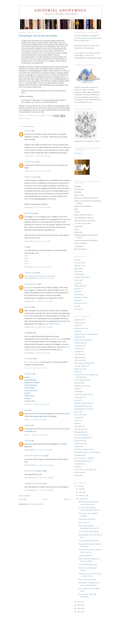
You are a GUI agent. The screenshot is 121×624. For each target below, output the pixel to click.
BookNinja (78, 300)
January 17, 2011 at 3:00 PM (38, 207)
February (82, 495)
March (81, 492)
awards (76, 331)
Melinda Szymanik (31, 177)
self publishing (79, 432)
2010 (79, 602)
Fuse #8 (77, 306)
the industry (78, 455)
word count (78, 472)
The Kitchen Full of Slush (83, 458)
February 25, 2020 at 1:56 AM (38, 327)
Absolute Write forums (82, 277)
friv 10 (27, 263)
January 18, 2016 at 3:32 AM (38, 267)
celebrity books (79, 343)
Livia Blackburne (30, 162)
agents (76, 325)
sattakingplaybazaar (31, 284)
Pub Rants (77, 292)
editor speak (78, 360)
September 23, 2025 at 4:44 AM (39, 465)
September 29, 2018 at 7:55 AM (39, 278)
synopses (77, 446)
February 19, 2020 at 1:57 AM (38, 301)
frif (26, 247)
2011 (79, 486)
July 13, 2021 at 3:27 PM (36, 368)
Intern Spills (78, 268)
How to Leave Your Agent (87, 579)
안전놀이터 (39, 471)
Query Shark (78, 280)
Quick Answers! (84, 522)
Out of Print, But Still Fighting (89, 531)
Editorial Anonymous (60, 10)
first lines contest (80, 366)
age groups (78, 323)
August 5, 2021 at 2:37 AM (37, 404)
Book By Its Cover (80, 303)
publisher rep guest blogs (82, 403)
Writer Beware (79, 294)
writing (76, 475)
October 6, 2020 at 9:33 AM (37, 353)
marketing (77, 391)
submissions (78, 443)
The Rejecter (78, 309)
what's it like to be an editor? (83, 470)
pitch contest (78, 397)
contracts (77, 348)
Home (45, 499)
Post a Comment (24, 496)
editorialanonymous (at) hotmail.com (86, 38)
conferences (78, 346)
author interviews (80, 328)
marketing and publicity (82, 394)
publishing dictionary (81, 406)
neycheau (28, 440)
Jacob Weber (29, 359)
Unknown (28, 131)
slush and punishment (81, 438)
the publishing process (81, 461)
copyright (77, 351)
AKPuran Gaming (30, 273)
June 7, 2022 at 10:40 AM (36, 435)
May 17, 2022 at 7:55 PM (35, 419)
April (81, 489)
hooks (76, 372)
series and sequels (80, 435)
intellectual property (81, 386)
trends (76, 467)
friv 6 (26, 258)
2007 (79, 612)
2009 (79, 605)
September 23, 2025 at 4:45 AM (39, 478)
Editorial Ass (78, 289)
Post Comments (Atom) (35, 504)
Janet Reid (77, 283)
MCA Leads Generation (33, 362)
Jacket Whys (78, 271)
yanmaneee (28, 374)
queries (76, 412)
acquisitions (78, 320)
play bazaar (28, 287)
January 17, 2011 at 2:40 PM (38, 171)
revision (77, 420)
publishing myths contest (82, 409)
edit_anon (77, 153)
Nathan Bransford (80, 286)
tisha (26, 410)
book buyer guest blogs (82, 340)
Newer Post (22, 499)
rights (28, 118)
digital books (78, 357)
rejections (77, 417)
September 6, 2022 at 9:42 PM (38, 450)
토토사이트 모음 (39, 456)
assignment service (55, 339)
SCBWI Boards (79, 274)
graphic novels (79, 369)
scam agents (78, 426)
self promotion (79, 429)
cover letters (78, 354)
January (81, 499)
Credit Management (85, 555)
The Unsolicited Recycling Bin (89, 541)
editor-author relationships (83, 363)
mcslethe (27, 425)
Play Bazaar (56, 324)
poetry (76, 400)
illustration (78, 383)
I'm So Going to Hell (81, 380)
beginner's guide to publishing (84, 334)
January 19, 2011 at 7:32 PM (38, 241)
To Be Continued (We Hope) (88, 564)
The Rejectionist (79, 263)
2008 (79, 608)
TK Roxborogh (30, 213)
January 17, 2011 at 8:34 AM (38, 156)
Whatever (77, 260)
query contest (78, 415)
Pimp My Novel (79, 266)
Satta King (28, 307)
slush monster (79, 441)
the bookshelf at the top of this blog (86, 452)
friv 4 (26, 256)
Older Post (67, 499)
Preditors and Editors (81, 297)
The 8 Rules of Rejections (83, 449)
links (76, 389)
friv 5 (26, 261)
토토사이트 (29, 456)
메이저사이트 (29, 471)
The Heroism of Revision (87, 519)
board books (78, 337)
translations (78, 464)
